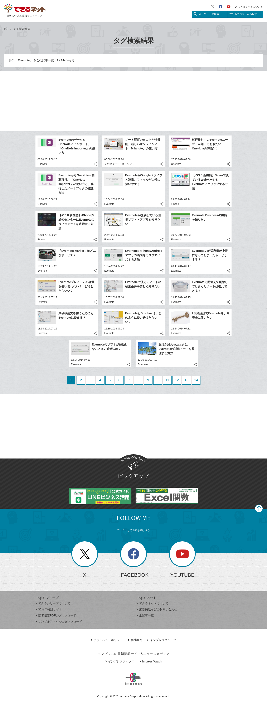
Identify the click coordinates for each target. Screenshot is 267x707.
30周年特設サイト (48, 609)
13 (186, 380)
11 (167, 380)
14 (196, 380)
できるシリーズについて (52, 603)
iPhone (175, 204)
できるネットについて (249, 6)
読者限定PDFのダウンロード (55, 615)
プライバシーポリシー (107, 640)
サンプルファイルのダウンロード (58, 621)
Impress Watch (151, 661)
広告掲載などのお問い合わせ (156, 609)
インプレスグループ (161, 640)
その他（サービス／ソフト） (120, 164)
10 (158, 380)
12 (177, 380)
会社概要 (135, 640)
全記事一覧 (145, 615)
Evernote (109, 204)
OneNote (43, 164)
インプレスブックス (119, 661)
